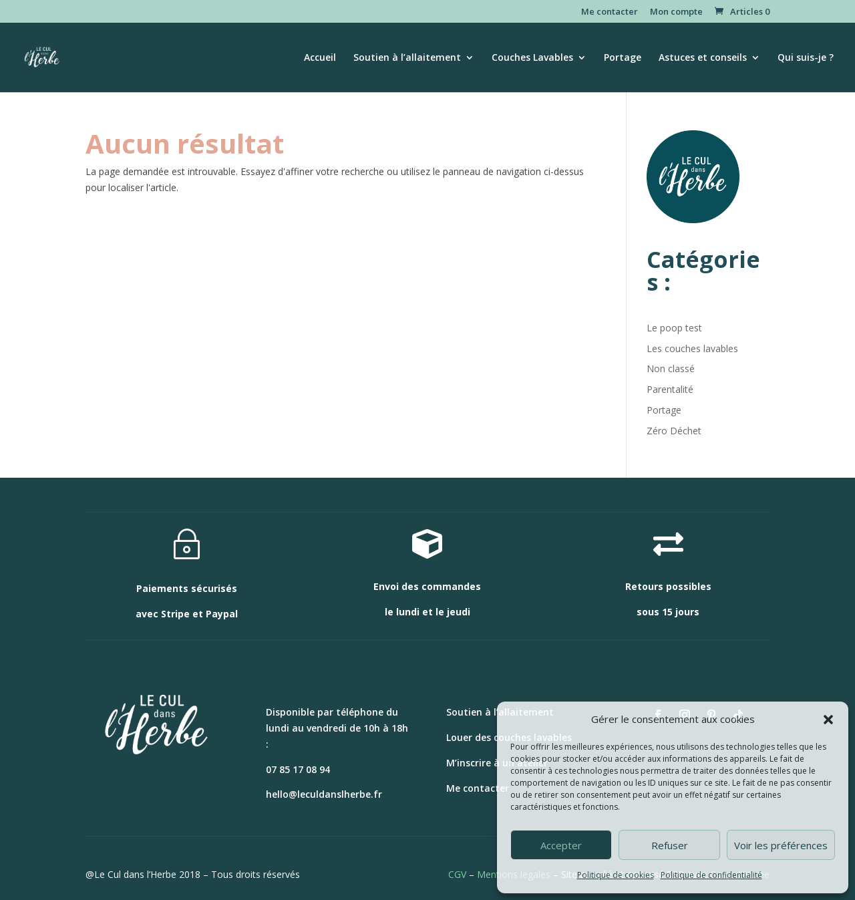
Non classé (671, 368)
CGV (457, 874)
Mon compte (676, 12)
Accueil (320, 58)
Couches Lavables (532, 58)
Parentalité (670, 389)
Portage (622, 58)
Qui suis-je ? (806, 58)
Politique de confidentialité (711, 875)
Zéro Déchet (674, 430)
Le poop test (674, 327)
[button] (828, 719)
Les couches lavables (692, 348)
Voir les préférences (781, 845)
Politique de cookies (615, 875)
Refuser (669, 845)
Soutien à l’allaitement (407, 58)
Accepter (561, 845)
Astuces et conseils (703, 58)
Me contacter (609, 12)
